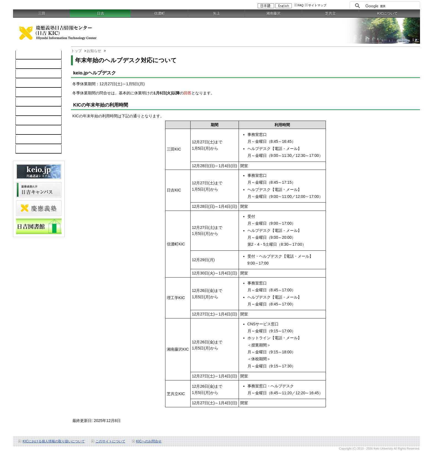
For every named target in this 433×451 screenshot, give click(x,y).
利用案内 (26, 111)
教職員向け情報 (32, 149)
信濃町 (159, 13)
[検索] (391, 6)
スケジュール (30, 130)
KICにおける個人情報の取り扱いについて (54, 441)
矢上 (216, 13)
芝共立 (330, 13)
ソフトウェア (30, 83)
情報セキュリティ (34, 102)
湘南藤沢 (273, 13)
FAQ (300, 5)
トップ (76, 51)
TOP (23, 55)
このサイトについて (110, 441)
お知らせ (94, 51)
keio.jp (24, 92)
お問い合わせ (30, 121)
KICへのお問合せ (149, 441)
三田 (41, 13)
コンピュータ (30, 64)
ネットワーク (30, 74)
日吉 (100, 13)
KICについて (387, 13)
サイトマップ (317, 5)
